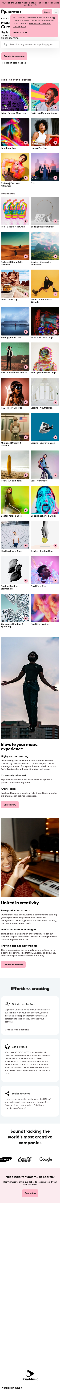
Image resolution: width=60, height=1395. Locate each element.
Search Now (10, 804)
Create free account (14, 56)
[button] (30, 44)
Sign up (47, 12)
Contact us (30, 1193)
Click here (39, 2)
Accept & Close (20, 32)
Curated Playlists (9, 18)
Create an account (13, 964)
